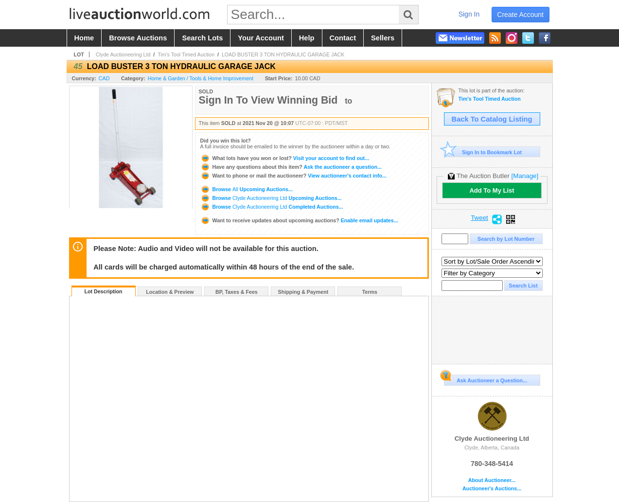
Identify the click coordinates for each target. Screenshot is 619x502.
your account (260, 38)
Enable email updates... (299, 220)
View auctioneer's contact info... (293, 176)
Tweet (479, 218)
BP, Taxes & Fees (236, 292)
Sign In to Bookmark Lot (483, 152)
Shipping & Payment (303, 292)
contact (343, 38)
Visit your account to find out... (284, 158)
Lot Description (103, 291)
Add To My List (491, 190)
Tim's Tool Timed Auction (186, 54)
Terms (369, 292)
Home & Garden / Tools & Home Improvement (200, 78)
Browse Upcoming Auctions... (246, 189)
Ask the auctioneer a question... (291, 167)
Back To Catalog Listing (492, 119)
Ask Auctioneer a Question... (485, 379)
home (84, 38)
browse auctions (138, 38)
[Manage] (525, 175)
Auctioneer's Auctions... (491, 488)
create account (520, 14)
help (307, 38)
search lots (202, 38)
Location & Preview (170, 292)
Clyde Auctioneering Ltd (123, 54)
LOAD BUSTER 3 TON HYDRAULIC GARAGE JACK (283, 54)
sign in (469, 14)
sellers (382, 38)
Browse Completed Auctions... (271, 207)
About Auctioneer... (491, 480)
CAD (104, 78)
